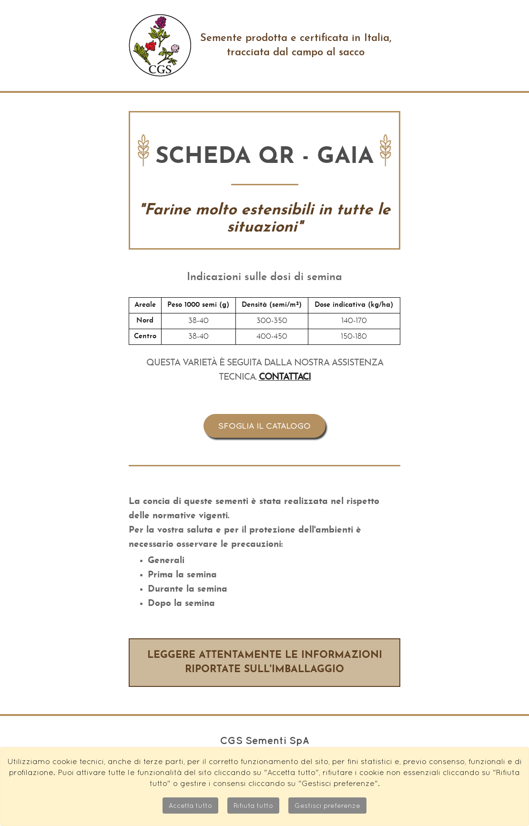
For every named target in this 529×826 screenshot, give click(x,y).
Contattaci (285, 377)
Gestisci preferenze (327, 805)
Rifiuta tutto (253, 805)
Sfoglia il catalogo (264, 426)
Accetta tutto (190, 805)
